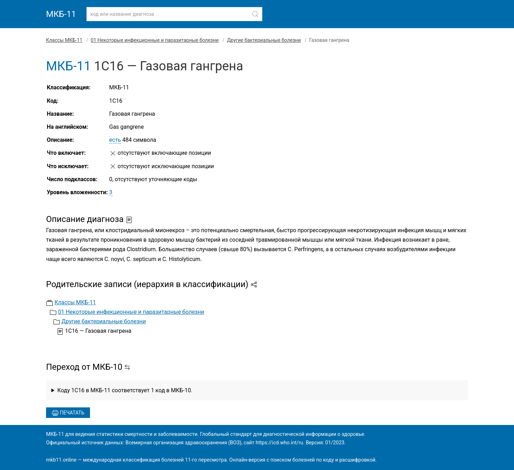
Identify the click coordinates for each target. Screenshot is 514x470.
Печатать (68, 413)
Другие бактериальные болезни (264, 40)
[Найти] (255, 14)
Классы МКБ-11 (64, 40)
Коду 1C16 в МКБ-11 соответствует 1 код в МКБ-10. (124, 390)
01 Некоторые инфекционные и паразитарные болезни (155, 40)
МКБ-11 (61, 14)
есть (115, 139)
